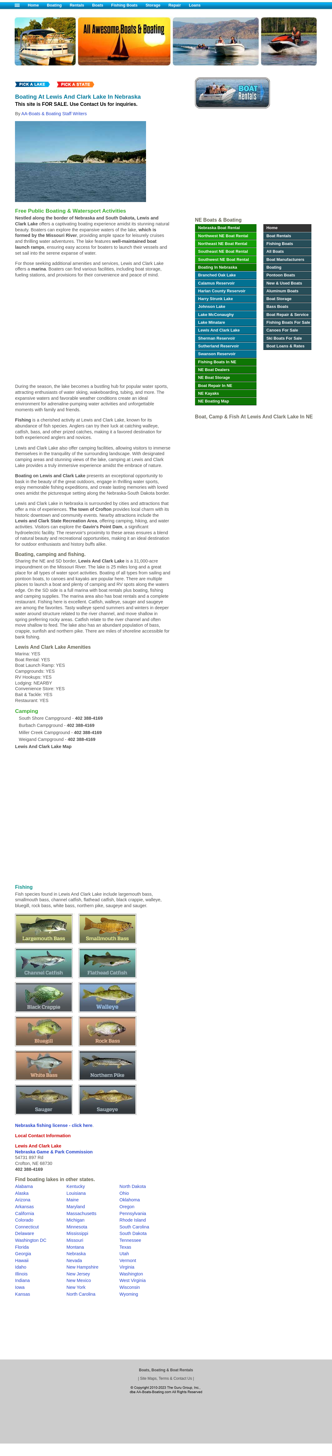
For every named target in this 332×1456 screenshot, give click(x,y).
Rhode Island (133, 1220)
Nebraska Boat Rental (219, 227)
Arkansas (24, 1206)
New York (75, 1287)
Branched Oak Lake (217, 275)
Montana (75, 1247)
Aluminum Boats (282, 291)
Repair (174, 5)
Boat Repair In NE (215, 385)
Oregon (127, 1206)
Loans (195, 5)
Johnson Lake (211, 306)
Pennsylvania (133, 1213)
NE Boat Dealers (214, 369)
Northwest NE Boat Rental (223, 235)
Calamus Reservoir (216, 283)
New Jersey (78, 1273)
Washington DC (30, 1240)
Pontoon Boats (280, 275)
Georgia (23, 1253)
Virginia (127, 1267)
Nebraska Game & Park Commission (54, 1151)
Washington (131, 1273)
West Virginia (133, 1280)
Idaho (20, 1267)
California (24, 1213)
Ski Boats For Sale (284, 338)
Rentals (77, 5)
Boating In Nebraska (217, 267)
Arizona (22, 1199)
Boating (54, 5)
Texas (125, 1247)
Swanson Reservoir (217, 353)
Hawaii (21, 1260)
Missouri (74, 1240)
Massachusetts (81, 1213)
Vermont (128, 1260)
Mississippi (77, 1233)
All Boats (275, 251)
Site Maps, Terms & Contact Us (166, 1378)
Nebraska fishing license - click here (53, 1125)
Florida (22, 1247)
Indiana (22, 1280)
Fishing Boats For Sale (288, 322)
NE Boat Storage (214, 377)
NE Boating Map (213, 401)
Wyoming (129, 1294)
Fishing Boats (124, 5)
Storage (153, 5)
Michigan (75, 1220)
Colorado (24, 1220)
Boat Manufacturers (285, 259)
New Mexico (78, 1280)
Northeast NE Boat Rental (222, 243)
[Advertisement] (253, 164)
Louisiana (76, 1193)
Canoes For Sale (282, 330)
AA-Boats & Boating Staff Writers (54, 113)
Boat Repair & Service (287, 314)
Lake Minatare (211, 322)
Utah (124, 1253)
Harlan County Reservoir (222, 291)
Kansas (22, 1294)
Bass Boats (277, 306)
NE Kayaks (208, 393)
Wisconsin (130, 1287)
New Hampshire (82, 1267)
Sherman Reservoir (216, 338)
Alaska (21, 1193)
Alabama (24, 1186)
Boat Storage (279, 298)
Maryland (75, 1206)
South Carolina (134, 1226)
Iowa (19, 1287)
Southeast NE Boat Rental (223, 251)
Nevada (74, 1260)
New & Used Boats (284, 283)
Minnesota (76, 1226)
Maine (72, 1199)
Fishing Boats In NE (217, 362)
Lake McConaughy (216, 314)
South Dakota (133, 1233)
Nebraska (76, 1253)
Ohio (124, 1193)
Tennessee (130, 1240)
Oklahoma (130, 1199)
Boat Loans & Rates (285, 346)
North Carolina (80, 1294)
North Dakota (133, 1186)
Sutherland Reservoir (218, 346)
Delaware (24, 1233)
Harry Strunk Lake (215, 298)
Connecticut (27, 1226)
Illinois (21, 1273)
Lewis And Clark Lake (219, 330)
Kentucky (75, 1186)
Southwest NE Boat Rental (223, 259)
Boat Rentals (278, 235)
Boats (97, 5)
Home (33, 5)
